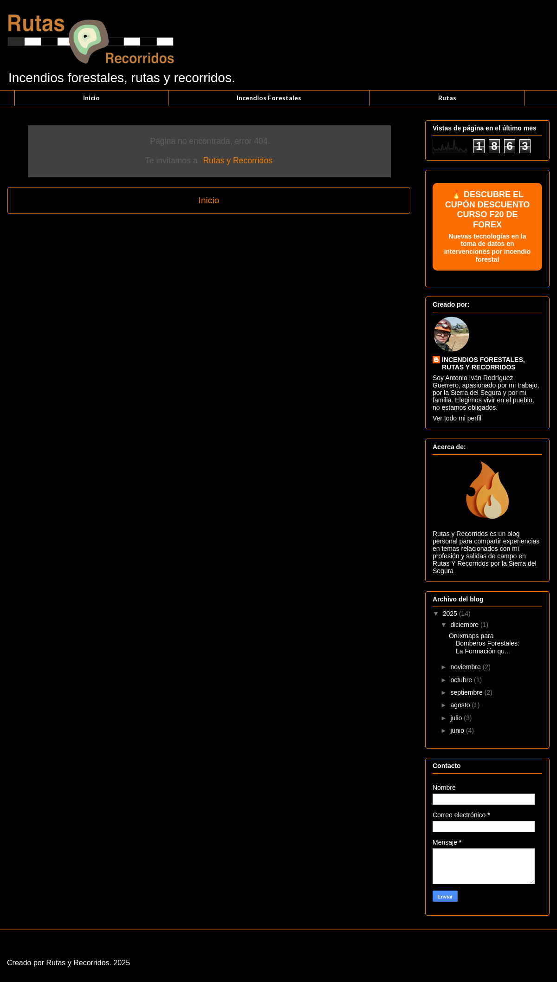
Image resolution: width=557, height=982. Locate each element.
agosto (461, 705)
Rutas (447, 98)
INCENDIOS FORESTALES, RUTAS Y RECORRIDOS (483, 363)
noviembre (466, 667)
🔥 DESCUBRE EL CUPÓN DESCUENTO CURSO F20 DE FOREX (487, 227)
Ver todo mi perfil (457, 418)
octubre (462, 680)
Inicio (91, 98)
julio (457, 718)
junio (458, 730)
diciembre (465, 624)
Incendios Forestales (269, 98)
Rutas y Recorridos (237, 160)
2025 (451, 613)
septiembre (467, 692)
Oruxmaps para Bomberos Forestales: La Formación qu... (484, 643)
